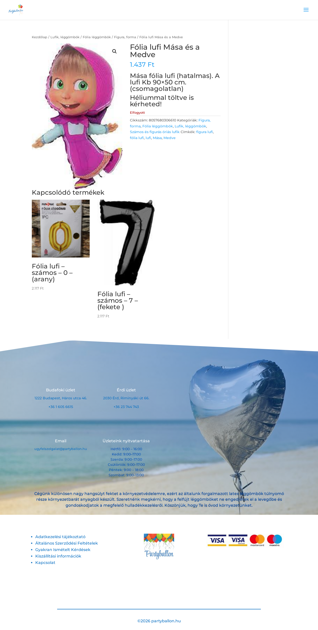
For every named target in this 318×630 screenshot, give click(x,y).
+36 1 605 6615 (60, 407)
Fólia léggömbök (97, 37)
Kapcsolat (45, 562)
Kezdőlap (39, 37)
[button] (114, 51)
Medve (169, 138)
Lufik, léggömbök (65, 37)
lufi (148, 138)
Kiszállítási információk (58, 556)
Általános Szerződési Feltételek (66, 543)
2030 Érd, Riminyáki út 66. (126, 398)
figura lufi (204, 132)
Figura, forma (125, 37)
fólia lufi (137, 138)
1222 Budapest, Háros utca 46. (61, 398)
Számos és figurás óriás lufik (155, 132)
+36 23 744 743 (126, 407)
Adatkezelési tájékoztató (60, 536)
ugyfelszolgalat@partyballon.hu (60, 449)
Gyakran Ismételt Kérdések (62, 549)
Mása (157, 138)
